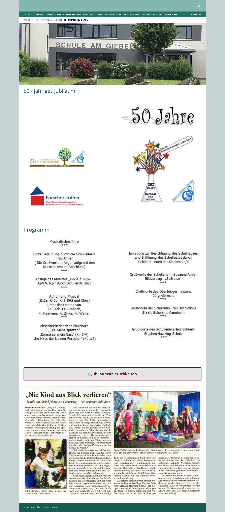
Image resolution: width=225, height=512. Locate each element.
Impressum (29, 507)
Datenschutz (43, 507)
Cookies (56, 507)
